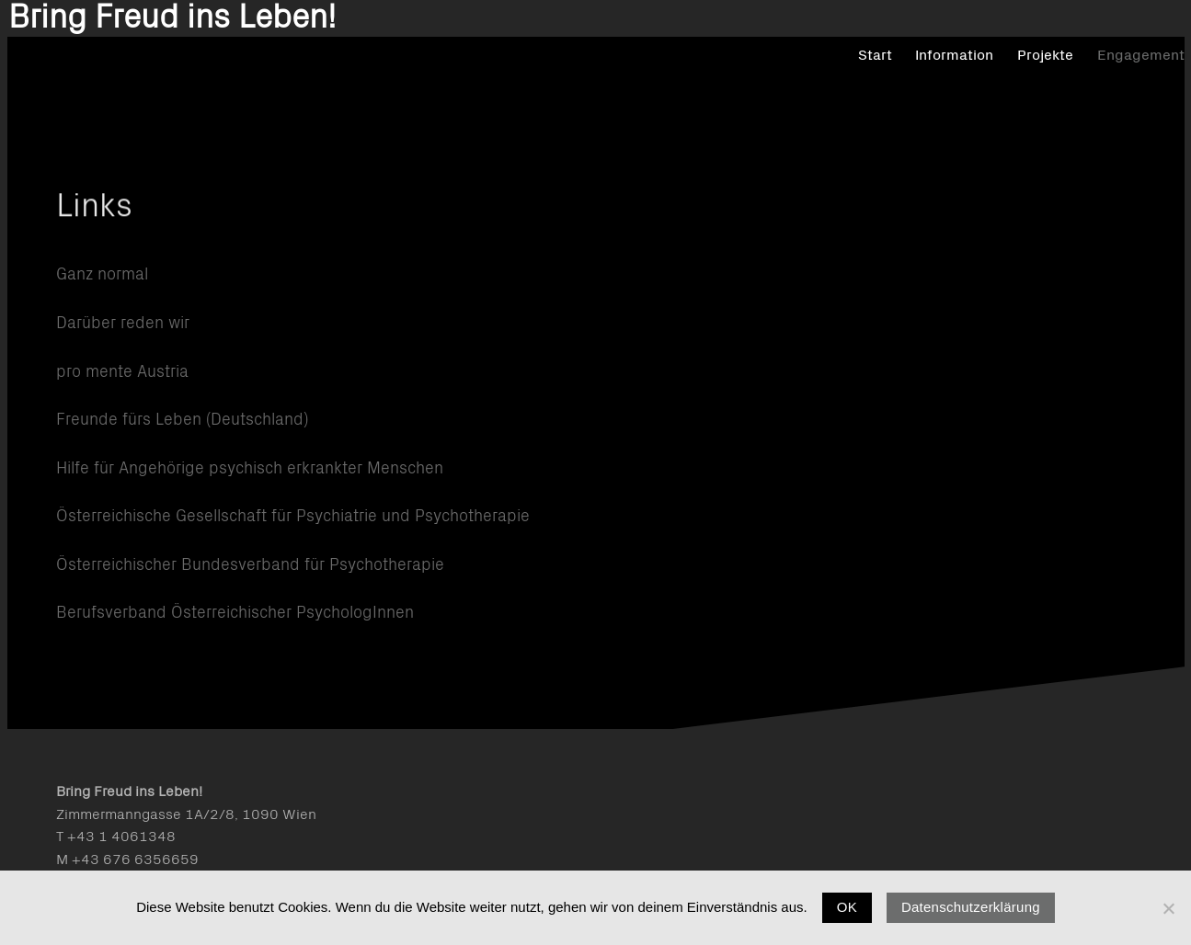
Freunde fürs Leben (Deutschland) (182, 420)
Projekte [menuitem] (996, 92)
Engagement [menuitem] (1091, 92)
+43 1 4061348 (121, 836)
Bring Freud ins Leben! (220, 81)
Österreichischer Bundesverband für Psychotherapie (250, 565)
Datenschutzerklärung (970, 907)
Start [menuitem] (825, 92)
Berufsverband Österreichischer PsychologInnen (235, 613)
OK (847, 907)
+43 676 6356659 (135, 859)
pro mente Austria (122, 372)
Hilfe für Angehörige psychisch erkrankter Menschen (249, 469)
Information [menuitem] (904, 92)
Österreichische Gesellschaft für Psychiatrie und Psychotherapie (293, 516)
